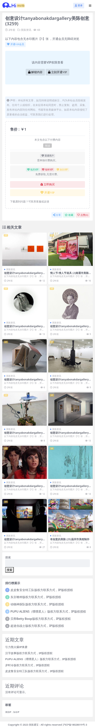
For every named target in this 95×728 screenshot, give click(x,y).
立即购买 (47, 184)
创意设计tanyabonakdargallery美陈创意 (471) (23, 434)
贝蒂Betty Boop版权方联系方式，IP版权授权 (40, 619)
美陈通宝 (34, 724)
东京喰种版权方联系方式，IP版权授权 (35, 597)
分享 (57, 215)
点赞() (82, 215)
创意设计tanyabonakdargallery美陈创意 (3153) (23, 540)
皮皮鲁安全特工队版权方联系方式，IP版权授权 (41, 590)
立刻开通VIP (57, 72)
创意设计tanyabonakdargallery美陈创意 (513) (23, 274)
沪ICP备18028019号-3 (75, 724)
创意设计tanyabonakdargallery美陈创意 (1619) (69, 381)
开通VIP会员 (15, 44)
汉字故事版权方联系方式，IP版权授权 (29, 653)
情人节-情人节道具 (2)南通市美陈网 (69, 274)
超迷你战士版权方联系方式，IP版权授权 (37, 626)
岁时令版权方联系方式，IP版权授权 (27, 665)
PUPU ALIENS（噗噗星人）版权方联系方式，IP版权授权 (48, 611)
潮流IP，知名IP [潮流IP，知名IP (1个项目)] (12, 712)
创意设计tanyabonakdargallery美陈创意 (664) (69, 487)
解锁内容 (35, 72)
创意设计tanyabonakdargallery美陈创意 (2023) (69, 434)
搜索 (8, 557)
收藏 (69, 215)
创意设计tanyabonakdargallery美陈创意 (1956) (23, 327)
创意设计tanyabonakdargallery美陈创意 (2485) (69, 327)
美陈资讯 (26, 30)
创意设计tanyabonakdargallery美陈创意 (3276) (23, 381)
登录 (79, 5)
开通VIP (47, 192)
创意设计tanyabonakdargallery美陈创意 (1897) (23, 487)
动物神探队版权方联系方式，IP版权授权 (37, 604)
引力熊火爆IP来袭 (16, 647)
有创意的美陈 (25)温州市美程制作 (69, 539)
